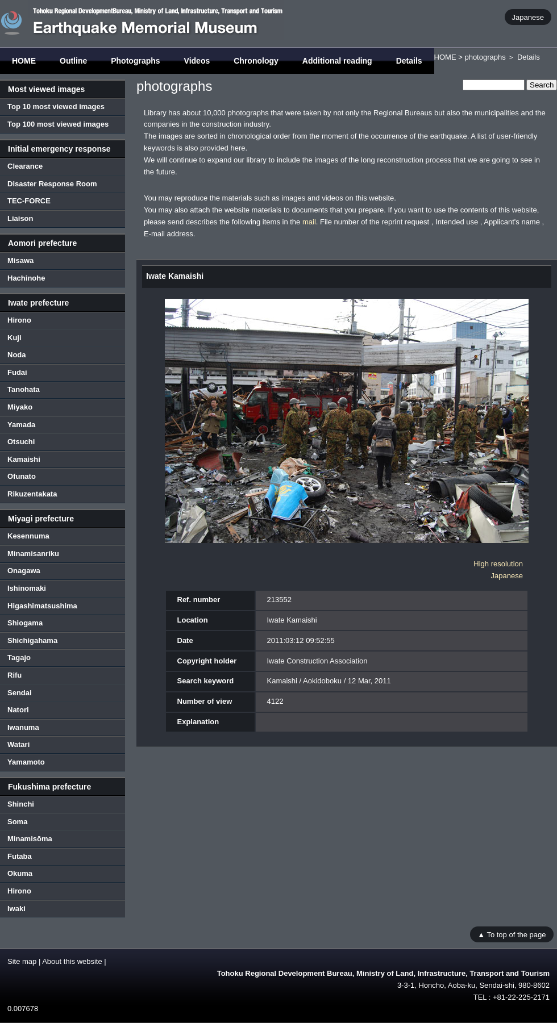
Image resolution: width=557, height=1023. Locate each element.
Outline (73, 60)
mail (309, 222)
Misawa (20, 260)
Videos (197, 60)
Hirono (19, 320)
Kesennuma (28, 536)
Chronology (256, 60)
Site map (21, 961)
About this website (72, 961)
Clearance (25, 166)
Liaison (20, 218)
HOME (24, 60)
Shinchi (20, 804)
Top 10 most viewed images (56, 106)
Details (409, 60)
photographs (484, 57)
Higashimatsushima (42, 606)
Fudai (17, 372)
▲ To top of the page (511, 934)
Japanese (528, 16)
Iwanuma (23, 727)
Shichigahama (32, 640)
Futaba (19, 856)
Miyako (19, 407)
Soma (17, 821)
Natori (18, 709)
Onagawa (23, 570)
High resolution (498, 563)
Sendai (19, 692)
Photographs (135, 60)
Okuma (19, 873)
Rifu (14, 675)
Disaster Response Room (52, 183)
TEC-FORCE (29, 201)
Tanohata (23, 389)
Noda (16, 354)
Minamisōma (29, 838)
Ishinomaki (26, 588)
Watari (18, 744)
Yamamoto (26, 762)
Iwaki (16, 908)
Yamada (21, 424)
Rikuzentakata (32, 494)
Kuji (14, 337)
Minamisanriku (33, 553)
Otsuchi (21, 441)
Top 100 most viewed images (58, 124)
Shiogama (25, 623)
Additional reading (337, 60)
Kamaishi (23, 459)
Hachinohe (26, 278)
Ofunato (21, 476)
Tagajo (19, 657)
